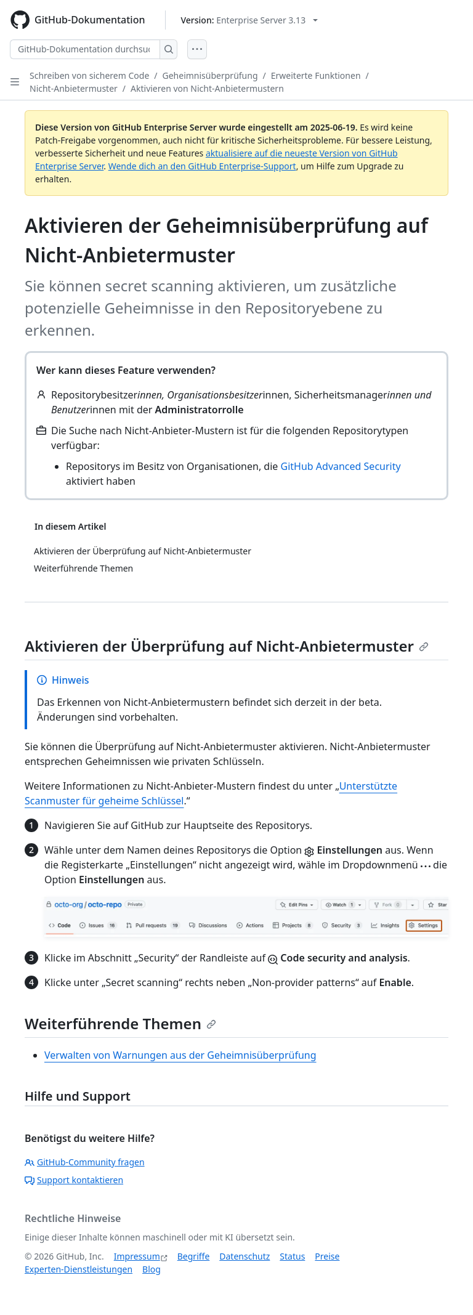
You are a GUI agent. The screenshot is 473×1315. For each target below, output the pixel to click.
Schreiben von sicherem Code (89, 75)
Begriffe (193, 1256)
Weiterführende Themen (120, 1023)
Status (292, 1256)
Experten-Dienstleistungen (78, 1269)
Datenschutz (244, 1256)
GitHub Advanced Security (341, 466)
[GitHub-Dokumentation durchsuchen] (85, 49)
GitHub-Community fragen (85, 1162)
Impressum (137, 1256)
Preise (327, 1256)
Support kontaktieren (74, 1180)
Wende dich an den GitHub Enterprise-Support (202, 166)
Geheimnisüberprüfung (210, 75)
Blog (151, 1269)
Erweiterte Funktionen (316, 75)
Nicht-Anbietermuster (74, 88)
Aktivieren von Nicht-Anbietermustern (207, 88)
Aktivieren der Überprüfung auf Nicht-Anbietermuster (227, 646)
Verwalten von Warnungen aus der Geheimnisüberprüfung (180, 1055)
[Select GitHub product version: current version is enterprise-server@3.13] (250, 20)
